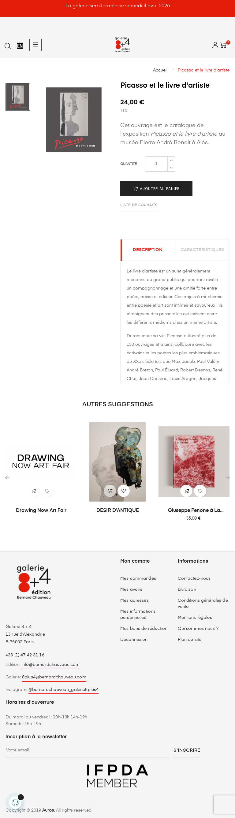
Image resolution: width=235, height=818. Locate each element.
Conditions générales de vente (203, 603)
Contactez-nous (194, 578)
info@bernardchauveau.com (50, 665)
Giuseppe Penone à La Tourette (194, 511)
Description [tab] (147, 250)
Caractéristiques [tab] (202, 250)
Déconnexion (134, 639)
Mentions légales (195, 617)
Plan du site (190, 639)
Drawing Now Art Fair (41, 510)
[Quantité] (156, 164)
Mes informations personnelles (137, 614)
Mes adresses (134, 600)
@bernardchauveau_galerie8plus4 (63, 690)
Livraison (187, 589)
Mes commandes (138, 578)
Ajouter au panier (156, 188)
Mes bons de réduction (143, 628)
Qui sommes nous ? (198, 628)
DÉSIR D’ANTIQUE (117, 510)
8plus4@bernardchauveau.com (54, 677)
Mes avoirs (131, 589)
